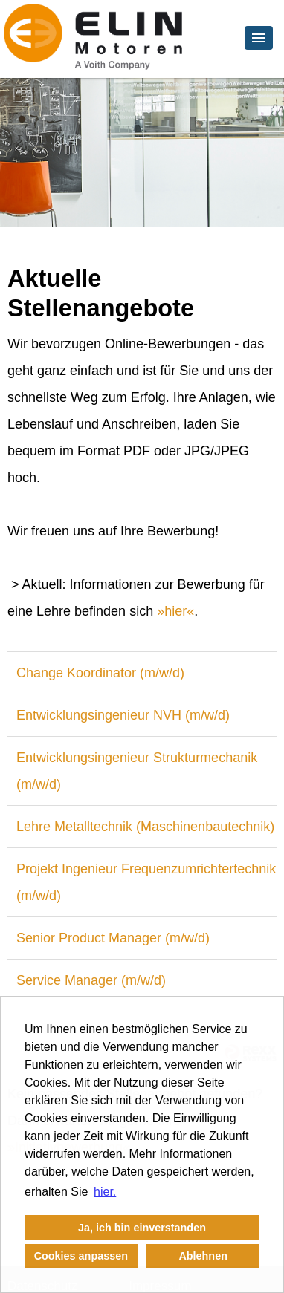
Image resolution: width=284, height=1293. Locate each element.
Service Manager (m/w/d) (91, 980)
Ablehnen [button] (202, 1256)
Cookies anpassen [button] (81, 1256)
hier (175, 611)
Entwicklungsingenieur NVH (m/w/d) (123, 715)
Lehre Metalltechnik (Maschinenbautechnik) (145, 826)
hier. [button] (105, 1191)
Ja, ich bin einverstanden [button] (142, 1228)
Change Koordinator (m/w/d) (100, 672)
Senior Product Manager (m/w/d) (113, 938)
